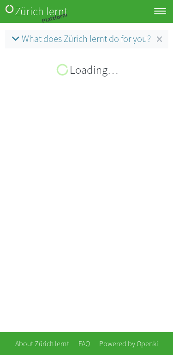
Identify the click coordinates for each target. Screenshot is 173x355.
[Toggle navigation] (160, 12)
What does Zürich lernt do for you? (80, 39)
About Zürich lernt (42, 343)
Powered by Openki (128, 343)
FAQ (84, 343)
